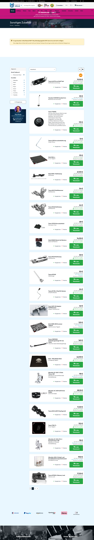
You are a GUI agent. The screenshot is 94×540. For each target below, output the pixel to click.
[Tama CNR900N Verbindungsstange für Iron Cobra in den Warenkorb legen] (76, 354)
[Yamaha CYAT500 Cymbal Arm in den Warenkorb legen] (76, 109)
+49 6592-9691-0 (31, 1)
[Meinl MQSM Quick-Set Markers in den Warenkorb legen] (76, 252)
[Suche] (30, 5)
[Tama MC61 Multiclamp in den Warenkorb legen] (76, 268)
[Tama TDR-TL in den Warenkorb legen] (76, 437)
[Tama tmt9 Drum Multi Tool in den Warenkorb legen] (76, 93)
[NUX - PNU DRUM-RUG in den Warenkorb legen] (76, 370)
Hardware (17, 31)
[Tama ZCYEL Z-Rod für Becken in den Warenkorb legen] (76, 303)
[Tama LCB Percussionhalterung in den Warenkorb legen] (76, 152)
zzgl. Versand (80, 86)
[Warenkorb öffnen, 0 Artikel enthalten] (79, 5)
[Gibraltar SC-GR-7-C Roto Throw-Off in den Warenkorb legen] (76, 387)
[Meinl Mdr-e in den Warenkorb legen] (76, 169)
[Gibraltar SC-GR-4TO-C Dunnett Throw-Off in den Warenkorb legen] (76, 454)
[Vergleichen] (57, 93)
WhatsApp (74, 1)
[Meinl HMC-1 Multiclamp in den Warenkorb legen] (76, 185)
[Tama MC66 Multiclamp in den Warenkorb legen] (76, 219)
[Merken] (65, 93)
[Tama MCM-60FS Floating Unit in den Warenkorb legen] (76, 420)
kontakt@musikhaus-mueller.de (18, 1)
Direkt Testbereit (15, 78)
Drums (11, 31)
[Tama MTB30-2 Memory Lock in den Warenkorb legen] (76, 487)
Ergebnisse (18, 108)
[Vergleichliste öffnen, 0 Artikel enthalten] (67, 5)
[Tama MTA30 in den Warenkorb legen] (76, 286)
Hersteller (13, 83)
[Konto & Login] (59, 5)
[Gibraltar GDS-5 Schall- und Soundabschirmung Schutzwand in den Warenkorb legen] (76, 470)
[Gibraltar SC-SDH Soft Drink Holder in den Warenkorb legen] (76, 404)
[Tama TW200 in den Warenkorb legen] (76, 136)
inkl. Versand (80, 103)
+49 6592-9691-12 (18, 124)
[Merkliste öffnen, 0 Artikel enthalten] (71, 5)
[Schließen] (92, 18)
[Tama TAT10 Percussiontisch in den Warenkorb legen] (76, 235)
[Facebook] (80, 1)
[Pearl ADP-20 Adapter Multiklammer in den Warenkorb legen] (76, 319)
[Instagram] (83, 1)
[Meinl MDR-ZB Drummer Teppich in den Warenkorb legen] (76, 337)
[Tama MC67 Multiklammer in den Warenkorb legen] (76, 202)
